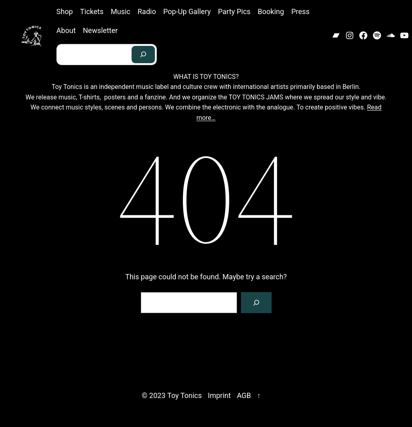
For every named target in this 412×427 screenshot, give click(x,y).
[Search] (143, 54)
